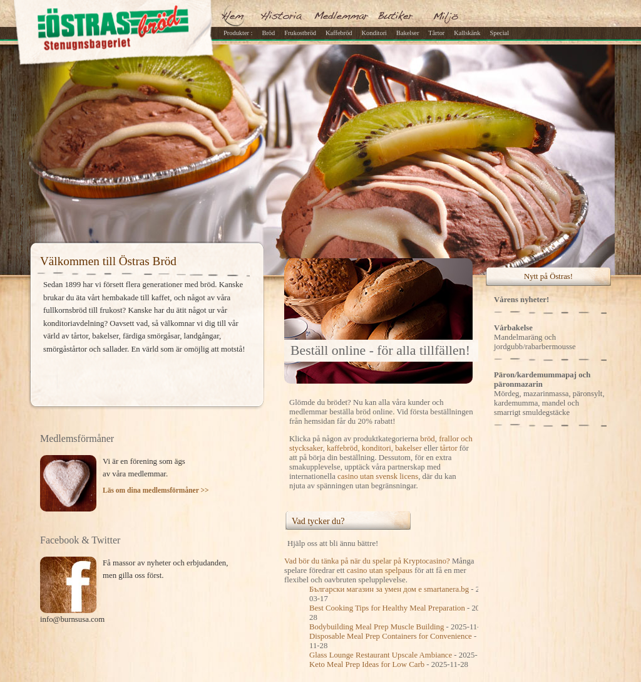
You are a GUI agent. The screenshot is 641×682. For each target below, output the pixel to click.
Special (499, 32)
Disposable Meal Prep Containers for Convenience (390, 636)
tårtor (449, 448)
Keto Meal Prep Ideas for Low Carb (366, 664)
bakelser (408, 448)
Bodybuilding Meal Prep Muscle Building (376, 626)
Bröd (268, 32)
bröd (427, 438)
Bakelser (407, 32)
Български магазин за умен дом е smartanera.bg (389, 589)
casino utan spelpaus (380, 570)
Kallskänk (467, 32)
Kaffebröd (339, 32)
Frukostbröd (300, 32)
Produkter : (237, 32)
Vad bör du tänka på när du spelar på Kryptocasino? (367, 561)
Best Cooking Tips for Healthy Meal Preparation (387, 608)
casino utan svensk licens (377, 476)
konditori (376, 448)
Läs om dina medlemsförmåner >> (156, 490)
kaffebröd (342, 448)
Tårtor (436, 32)
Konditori (374, 32)
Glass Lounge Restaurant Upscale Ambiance (380, 655)
